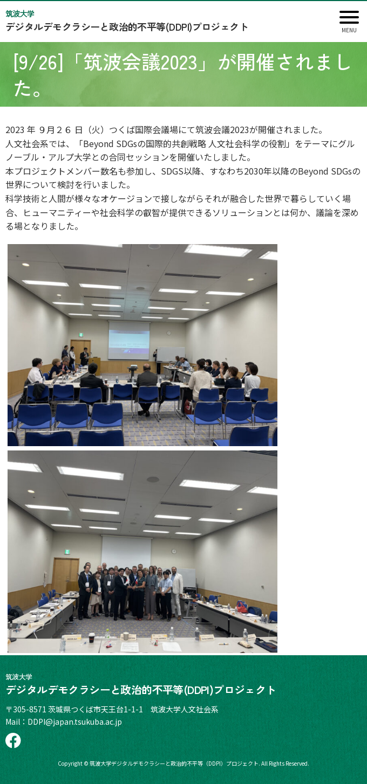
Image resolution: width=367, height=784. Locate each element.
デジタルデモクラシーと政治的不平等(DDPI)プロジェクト (156, 20)
